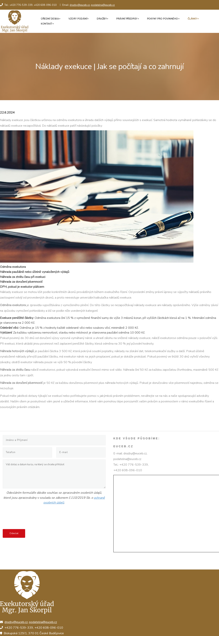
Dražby (102, 18)
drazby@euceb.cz (80, 5)
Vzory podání (77, 18)
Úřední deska (50, 18)
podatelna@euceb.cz (103, 5)
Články (192, 18)
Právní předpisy (126, 18)
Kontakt (46, 23)
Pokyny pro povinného (162, 18)
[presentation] (32, 517)
